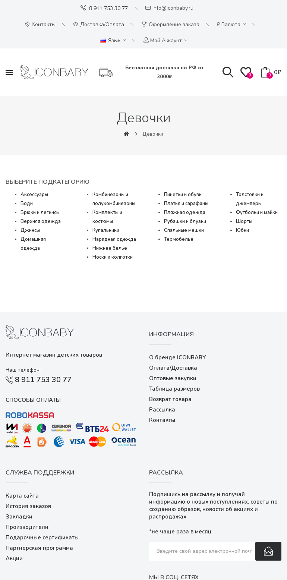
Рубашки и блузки (185, 221)
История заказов (28, 506)
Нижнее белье (109, 248)
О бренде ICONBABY (177, 357)
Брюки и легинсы (40, 212)
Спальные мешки (184, 230)
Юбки (242, 230)
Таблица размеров (174, 389)
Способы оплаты (33, 400)
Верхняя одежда (40, 221)
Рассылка (162, 409)
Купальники (105, 230)
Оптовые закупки (172, 378)
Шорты (244, 221)
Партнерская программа (39, 548)
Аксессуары (34, 194)
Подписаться (268, 551)
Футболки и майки (257, 212)
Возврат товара (170, 399)
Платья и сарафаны (186, 203)
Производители (27, 527)
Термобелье (178, 239)
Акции (14, 558)
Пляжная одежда (184, 212)
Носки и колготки (112, 257)
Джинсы (30, 230)
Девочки (152, 134)
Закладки (19, 516)
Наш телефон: (23, 369)
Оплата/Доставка (173, 368)
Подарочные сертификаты (42, 537)
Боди (26, 203)
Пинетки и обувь (183, 194)
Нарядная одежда (114, 239)
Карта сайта (22, 495)
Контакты (162, 420)
